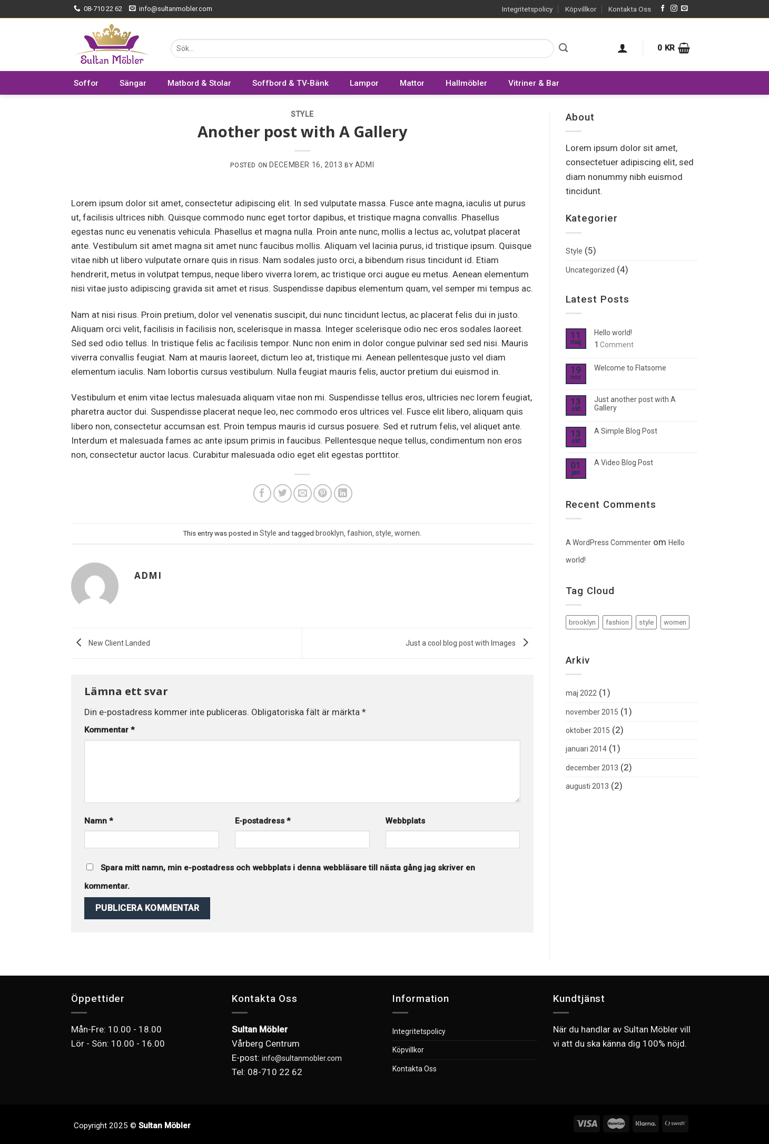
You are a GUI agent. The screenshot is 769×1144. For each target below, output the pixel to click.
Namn (98, 821)
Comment (614, 344)
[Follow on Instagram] (674, 9)
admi (364, 164)
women (407, 533)
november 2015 (592, 712)
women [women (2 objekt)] (675, 622)
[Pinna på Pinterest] (322, 493)
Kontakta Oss (629, 9)
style (383, 533)
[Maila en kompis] (302, 493)
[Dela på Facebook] (262, 493)
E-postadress (263, 821)
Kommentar (109, 730)
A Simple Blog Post (625, 431)
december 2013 (592, 768)
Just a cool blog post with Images (470, 642)
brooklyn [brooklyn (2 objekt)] (582, 622)
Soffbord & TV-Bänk (290, 83)
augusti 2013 (587, 786)
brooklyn (330, 533)
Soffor (86, 83)
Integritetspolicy (527, 9)
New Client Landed (110, 642)
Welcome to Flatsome (630, 368)
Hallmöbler (466, 83)
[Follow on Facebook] (662, 9)
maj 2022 (581, 693)
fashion (359, 533)
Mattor (412, 83)
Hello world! (613, 332)
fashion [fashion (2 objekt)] (617, 622)
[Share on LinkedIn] (343, 493)
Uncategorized (590, 270)
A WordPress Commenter (608, 542)
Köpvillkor (580, 9)
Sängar (133, 83)
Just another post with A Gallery (635, 404)
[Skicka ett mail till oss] (684, 9)
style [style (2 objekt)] (646, 622)
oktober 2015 (588, 730)
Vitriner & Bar (533, 83)
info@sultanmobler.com (302, 1058)
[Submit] (563, 48)
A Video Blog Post (623, 462)
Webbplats (405, 821)
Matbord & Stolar (199, 83)
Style (302, 114)
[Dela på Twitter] (282, 493)
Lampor (364, 83)
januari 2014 (586, 749)
